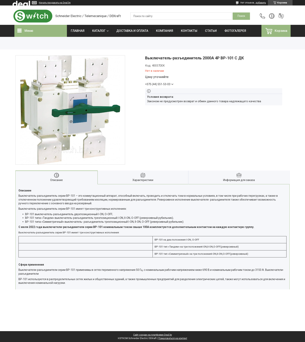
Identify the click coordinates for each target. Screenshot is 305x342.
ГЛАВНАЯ (77, 31)
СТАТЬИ (211, 31)
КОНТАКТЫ (189, 31)
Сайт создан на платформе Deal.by (152, 334)
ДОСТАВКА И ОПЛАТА (132, 31)
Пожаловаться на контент (172, 338)
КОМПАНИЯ (164, 31)
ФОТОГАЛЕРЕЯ (235, 31)
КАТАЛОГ (99, 31)
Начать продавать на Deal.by (55, 2)
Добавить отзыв (281, 16)
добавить (260, 2)
